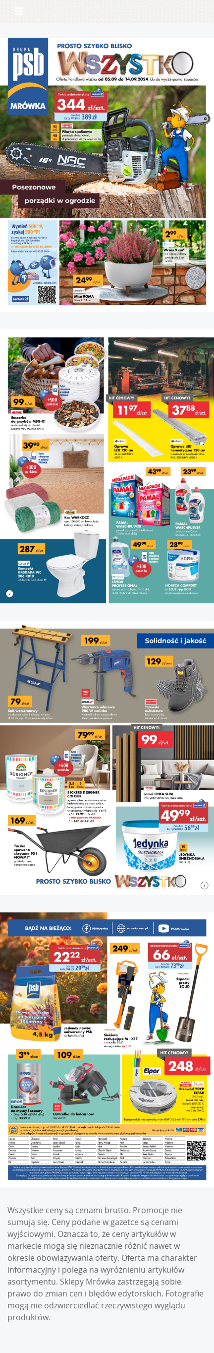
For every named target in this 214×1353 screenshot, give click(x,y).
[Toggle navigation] (19, 11)
